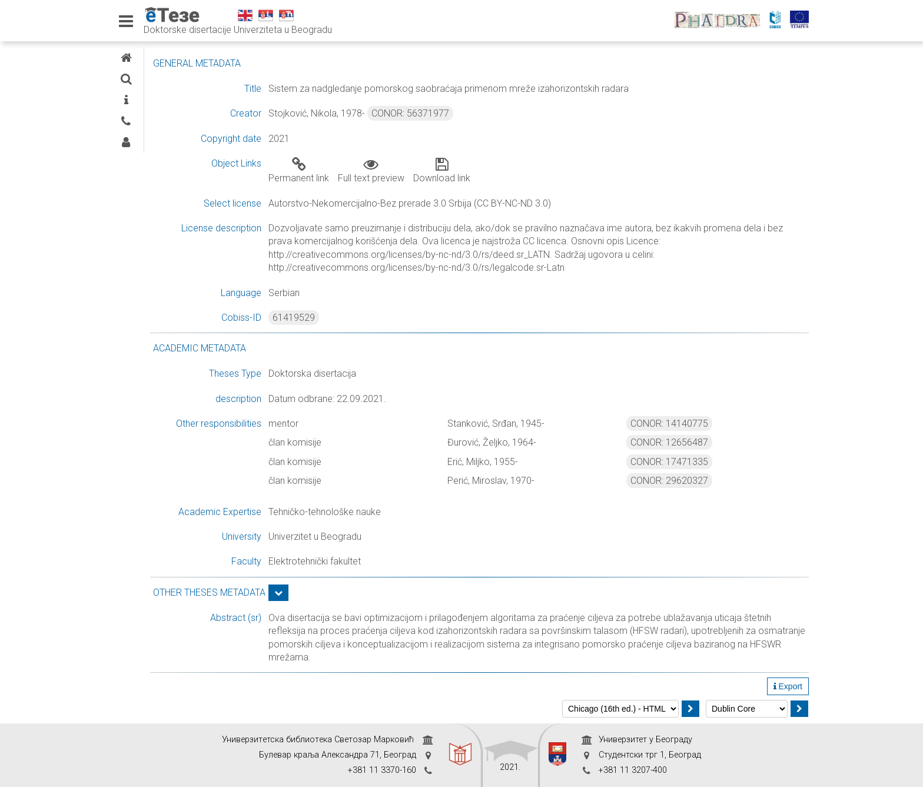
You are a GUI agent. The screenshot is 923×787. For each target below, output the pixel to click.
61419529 (387, 317)
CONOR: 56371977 (503, 113)
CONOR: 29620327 (700, 480)
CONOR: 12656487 (700, 442)
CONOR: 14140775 (700, 423)
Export (787, 686)
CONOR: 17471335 (700, 461)
